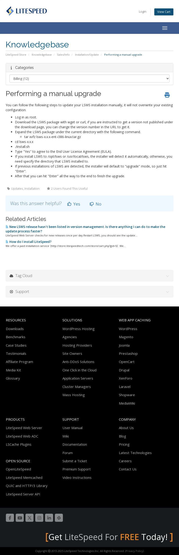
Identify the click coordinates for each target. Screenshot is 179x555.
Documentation (74, 444)
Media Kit (13, 370)
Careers (125, 461)
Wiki (65, 436)
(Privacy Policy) (134, 551)
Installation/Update (87, 54)
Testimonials (16, 353)
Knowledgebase (42, 54)
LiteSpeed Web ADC (22, 436)
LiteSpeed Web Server (24, 427)
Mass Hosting (73, 394)
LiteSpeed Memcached (24, 477)
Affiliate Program (19, 361)
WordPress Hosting (78, 328)
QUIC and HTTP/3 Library (27, 485)
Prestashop (128, 353)
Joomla (124, 345)
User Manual (72, 427)
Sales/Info (63, 54)
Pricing (124, 444)
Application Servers (77, 378)
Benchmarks (15, 336)
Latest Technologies (135, 452)
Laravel (125, 386)
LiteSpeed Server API (23, 494)
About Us (126, 427)
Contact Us (128, 469)
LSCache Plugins (18, 444)
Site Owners (72, 353)
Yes (73, 204)
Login (142, 12)
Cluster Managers (76, 386)
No (95, 204)
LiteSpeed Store (16, 54)
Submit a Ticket (74, 461)
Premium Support (76, 469)
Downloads (15, 328)
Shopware (127, 394)
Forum (67, 452)
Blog (122, 436)
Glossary (13, 378)
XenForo (125, 378)
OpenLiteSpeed (18, 469)
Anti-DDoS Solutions (78, 361)
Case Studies (16, 345)
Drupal (124, 370)
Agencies (69, 336)
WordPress (128, 328)
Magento (126, 336)
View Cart (163, 12)
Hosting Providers (77, 345)
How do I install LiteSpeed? (29, 242)
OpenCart (126, 361)
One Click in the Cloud (79, 370)
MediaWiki (127, 403)
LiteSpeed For (101, 537)
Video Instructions (77, 477)
